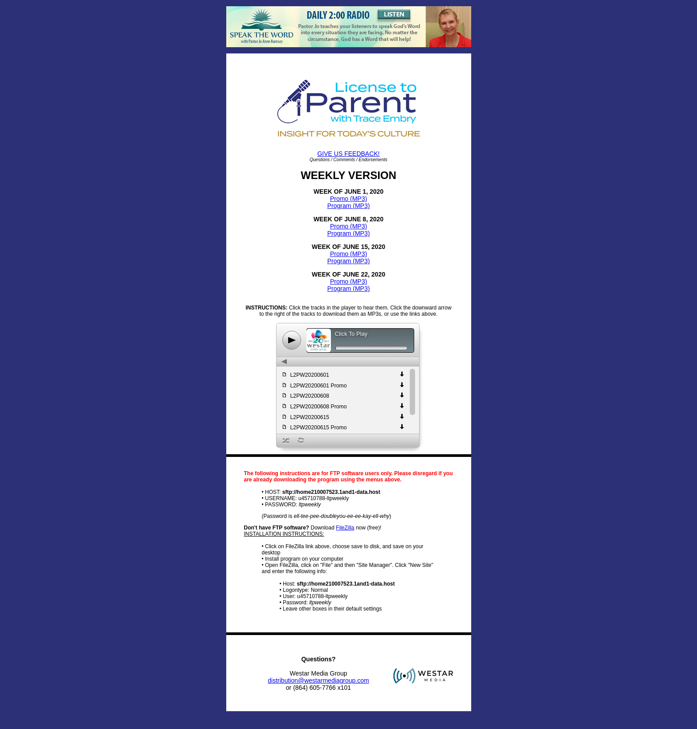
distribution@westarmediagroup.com (318, 680)
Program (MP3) (348, 205)
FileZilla (345, 528)
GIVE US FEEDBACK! (348, 153)
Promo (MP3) (348, 198)
